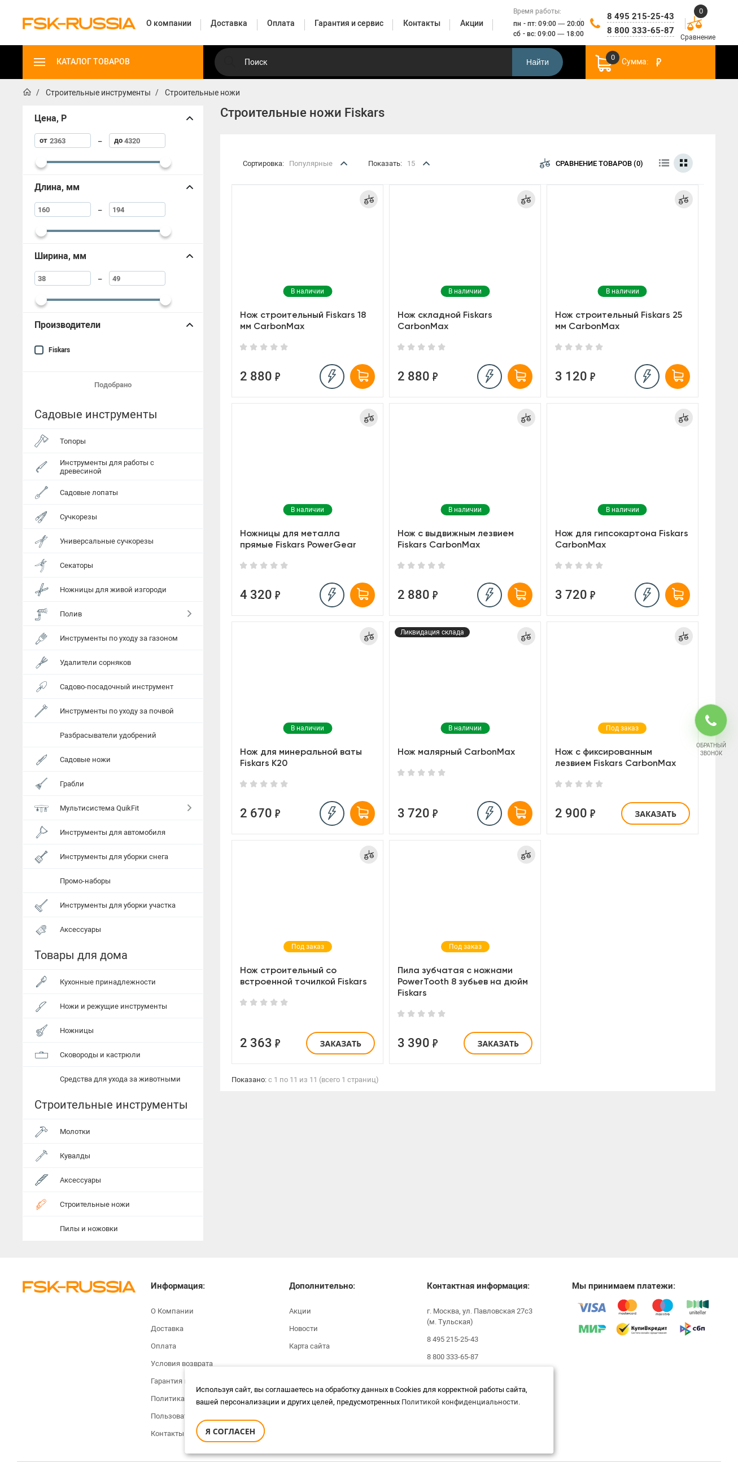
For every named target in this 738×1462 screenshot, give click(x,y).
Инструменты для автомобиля (112, 832)
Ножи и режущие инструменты (113, 1006)
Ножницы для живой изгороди (113, 589)
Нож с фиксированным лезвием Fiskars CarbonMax (615, 757)
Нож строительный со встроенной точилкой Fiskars (303, 976)
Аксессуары (80, 929)
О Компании (172, 1311)
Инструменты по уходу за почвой (117, 711)
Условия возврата (182, 1363)
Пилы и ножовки (89, 1228)
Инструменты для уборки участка (118, 905)
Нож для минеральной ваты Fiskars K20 (301, 757)
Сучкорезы (78, 517)
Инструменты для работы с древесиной (107, 466)
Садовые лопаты (89, 492)
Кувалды (75, 1156)
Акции (300, 1311)
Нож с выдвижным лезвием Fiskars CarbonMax (456, 539)
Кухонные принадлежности (108, 982)
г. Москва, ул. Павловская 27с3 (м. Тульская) (479, 1316)
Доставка (167, 1328)
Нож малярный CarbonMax (456, 751)
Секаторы (76, 565)
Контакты (167, 1433)
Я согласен (230, 1431)
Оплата (163, 1346)
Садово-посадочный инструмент (116, 686)
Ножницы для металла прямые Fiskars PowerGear (298, 539)
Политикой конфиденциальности (459, 1402)
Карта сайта (309, 1346)
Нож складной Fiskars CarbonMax (445, 320)
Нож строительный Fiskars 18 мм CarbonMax (303, 320)
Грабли (72, 784)
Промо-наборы (85, 881)
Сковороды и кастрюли (100, 1054)
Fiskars (59, 350)
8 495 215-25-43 (640, 16)
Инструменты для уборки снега (114, 856)
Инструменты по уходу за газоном (119, 638)
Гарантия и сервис (183, 1381)
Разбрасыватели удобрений (108, 735)
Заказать (655, 813)
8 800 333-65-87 (640, 30)
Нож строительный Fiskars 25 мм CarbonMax (618, 320)
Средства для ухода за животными (120, 1079)
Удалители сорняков (95, 662)
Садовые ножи (85, 759)
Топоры (73, 441)
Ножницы (77, 1030)
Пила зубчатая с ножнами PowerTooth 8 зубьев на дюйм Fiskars (463, 981)
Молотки (75, 1131)
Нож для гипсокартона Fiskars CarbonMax (621, 539)
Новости (303, 1328)
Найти (537, 62)
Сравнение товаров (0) (591, 163)
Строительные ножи (95, 1204)
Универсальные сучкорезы (107, 541)
